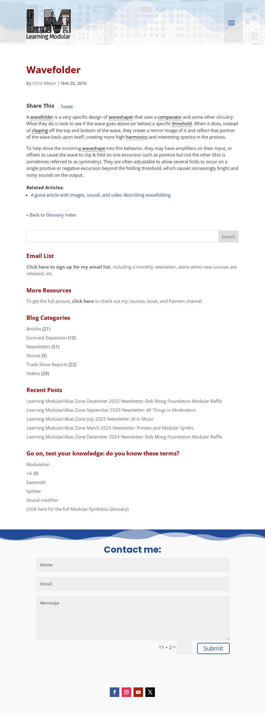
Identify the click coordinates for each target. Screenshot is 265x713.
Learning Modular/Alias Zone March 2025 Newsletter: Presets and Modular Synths (110, 428)
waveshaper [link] (121, 117)
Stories (33, 355)
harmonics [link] (136, 137)
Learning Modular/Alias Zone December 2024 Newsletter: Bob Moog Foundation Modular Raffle (124, 437)
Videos (33, 373)
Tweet (67, 106)
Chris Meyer (44, 83)
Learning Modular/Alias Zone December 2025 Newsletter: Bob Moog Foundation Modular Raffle (124, 401)
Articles (33, 329)
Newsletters (38, 347)
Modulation (38, 464)
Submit (213, 648)
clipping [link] (40, 130)
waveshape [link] (93, 148)
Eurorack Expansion (46, 338)
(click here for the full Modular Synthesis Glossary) (77, 509)
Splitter (33, 491)
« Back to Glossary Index (51, 215)
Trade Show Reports (46, 364)
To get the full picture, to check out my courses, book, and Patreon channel (114, 301)
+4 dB (32, 473)
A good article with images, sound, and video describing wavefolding (101, 195)
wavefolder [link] (41, 117)
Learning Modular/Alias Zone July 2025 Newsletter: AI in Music (89, 419)
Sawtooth (36, 482)
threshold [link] (182, 123)
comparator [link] (170, 117)
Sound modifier (42, 500)
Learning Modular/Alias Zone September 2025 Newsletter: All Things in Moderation (111, 410)
